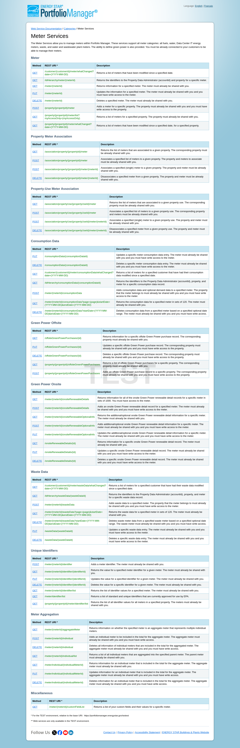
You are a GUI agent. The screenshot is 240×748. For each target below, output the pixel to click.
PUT (34, 93)
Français (208, 6)
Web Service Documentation (46, 28)
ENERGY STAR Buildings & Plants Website (185, 732)
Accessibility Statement (147, 732)
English (198, 6)
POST (35, 108)
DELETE (37, 100)
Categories (70, 28)
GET (35, 72)
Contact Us (109, 732)
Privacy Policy (125, 732)
